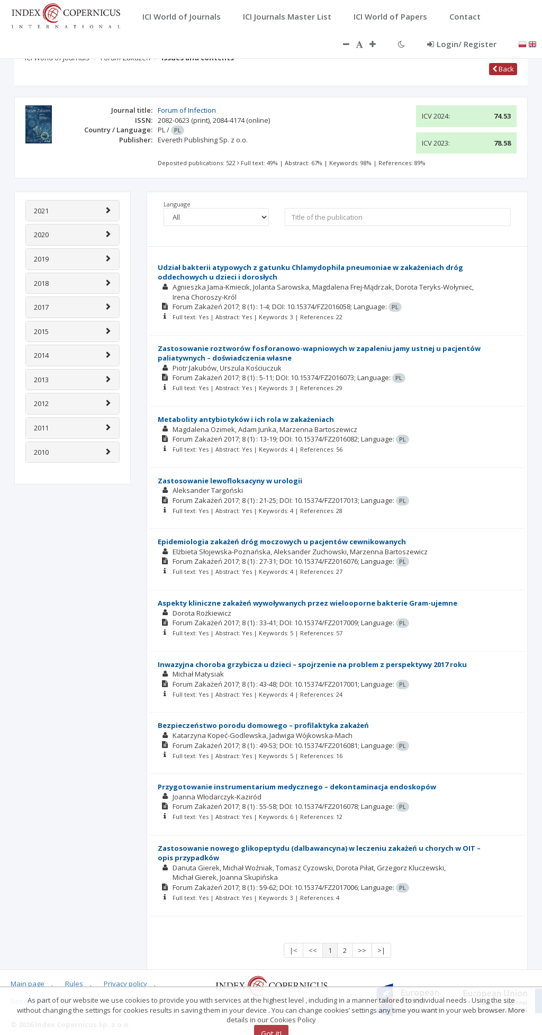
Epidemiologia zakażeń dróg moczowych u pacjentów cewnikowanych (282, 541)
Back (503, 69)
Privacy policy (125, 983)
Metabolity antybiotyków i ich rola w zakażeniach (246, 419)
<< (313, 950)
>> (362, 950)
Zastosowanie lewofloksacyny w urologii (230, 480)
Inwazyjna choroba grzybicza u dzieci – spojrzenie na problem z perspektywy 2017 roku (312, 664)
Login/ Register (461, 44)
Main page (27, 983)
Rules (74, 983)
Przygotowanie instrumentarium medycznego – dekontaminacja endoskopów (297, 786)
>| (381, 950)
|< (293, 950)
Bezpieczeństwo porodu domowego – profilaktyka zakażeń (263, 725)
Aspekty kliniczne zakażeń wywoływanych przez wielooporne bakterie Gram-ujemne (307, 603)
